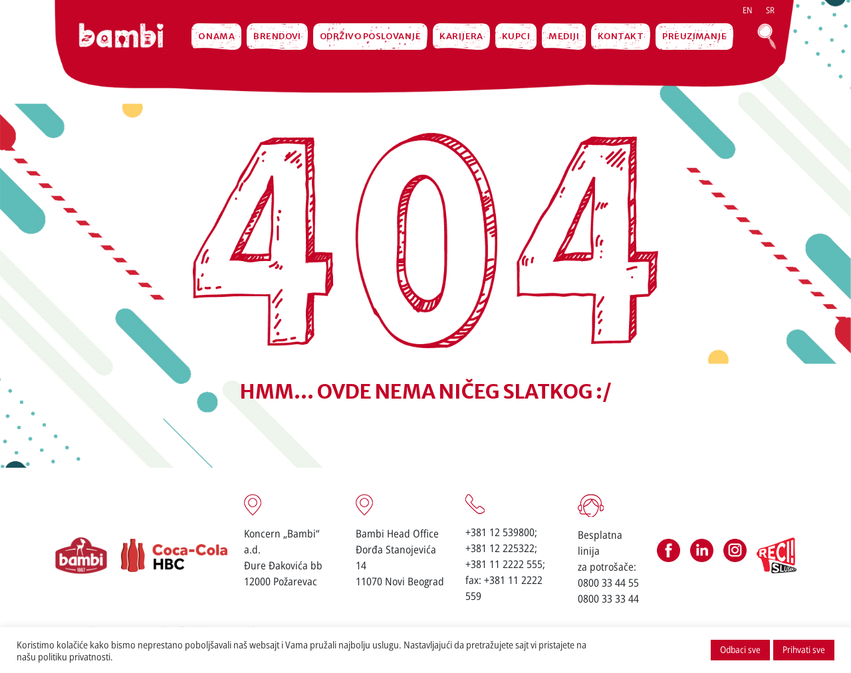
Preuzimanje (694, 36)
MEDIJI (563, 36)
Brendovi (277, 36)
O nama (216, 36)
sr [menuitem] (770, 10)
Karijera (461, 36)
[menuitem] (747, 10)
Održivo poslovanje (370, 36)
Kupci (516, 36)
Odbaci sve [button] (740, 649)
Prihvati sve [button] (804, 649)
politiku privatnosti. (75, 656)
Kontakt (621, 36)
